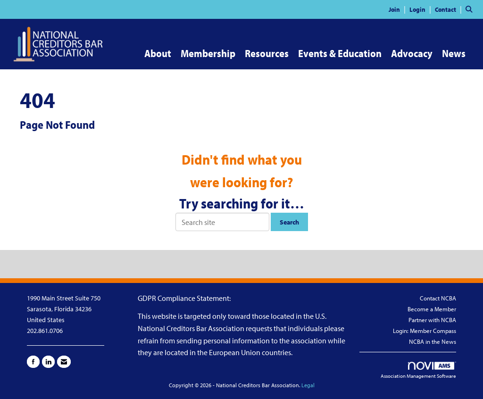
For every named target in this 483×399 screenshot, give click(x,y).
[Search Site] (471, 9)
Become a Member (432, 309)
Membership (208, 53)
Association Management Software (418, 371)
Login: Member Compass (424, 330)
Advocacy (412, 53)
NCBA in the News (432, 341)
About (157, 53)
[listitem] (398, 9)
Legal (308, 385)
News (454, 53)
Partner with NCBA (432, 320)
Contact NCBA (438, 298)
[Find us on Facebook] (33, 362)
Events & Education (340, 53)
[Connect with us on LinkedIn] (48, 362)
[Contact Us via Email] (64, 362)
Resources (267, 53)
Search (289, 221)
